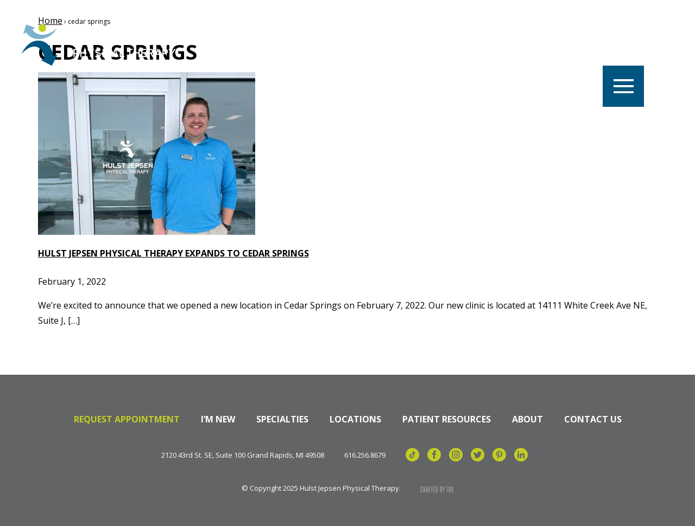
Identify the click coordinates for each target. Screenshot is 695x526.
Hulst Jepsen (103, 45)
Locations (355, 419)
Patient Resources (446, 419)
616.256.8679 (365, 455)
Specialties (282, 419)
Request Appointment (127, 419)
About (527, 419)
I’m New (218, 419)
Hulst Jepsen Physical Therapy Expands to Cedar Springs (173, 253)
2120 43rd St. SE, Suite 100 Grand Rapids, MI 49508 (242, 455)
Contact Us (593, 419)
